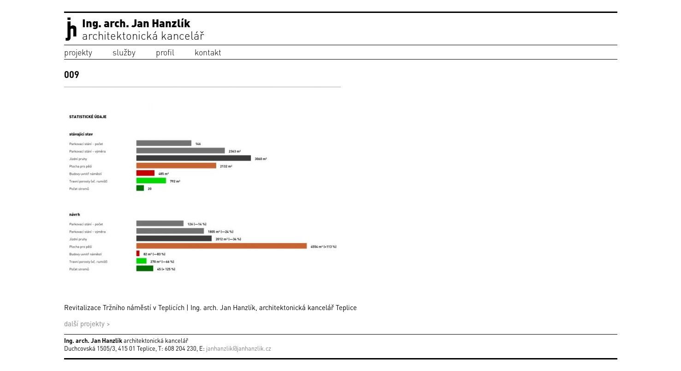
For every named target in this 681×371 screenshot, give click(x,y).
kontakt (208, 52)
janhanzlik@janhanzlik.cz (238, 348)
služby (124, 52)
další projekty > (87, 323)
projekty (78, 52)
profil (165, 52)
